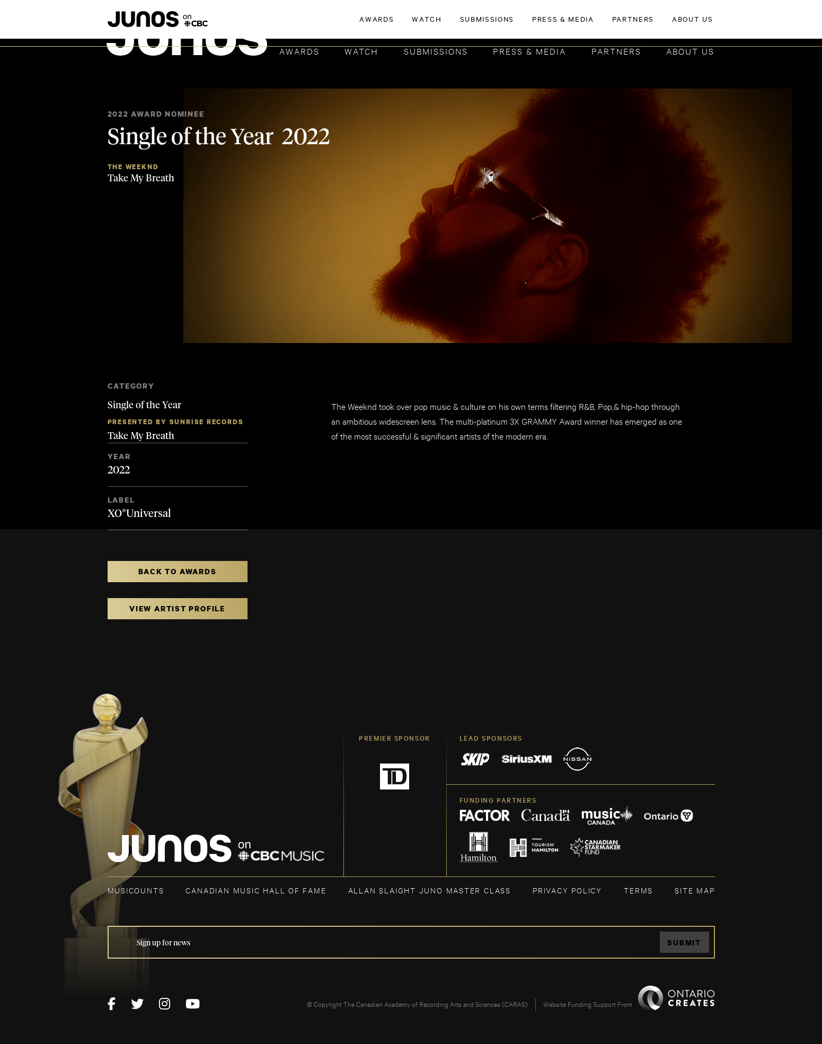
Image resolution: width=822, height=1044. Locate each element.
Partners (616, 50)
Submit (684, 942)
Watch (361, 50)
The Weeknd (133, 166)
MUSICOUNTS (136, 890)
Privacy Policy (567, 890)
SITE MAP (694, 890)
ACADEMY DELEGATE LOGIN (665, 25)
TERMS (638, 890)
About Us (690, 50)
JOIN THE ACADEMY (567, 25)
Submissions (436, 50)
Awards (299, 50)
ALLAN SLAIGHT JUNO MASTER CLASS (429, 890)
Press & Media (529, 50)
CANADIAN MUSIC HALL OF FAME (255, 890)
